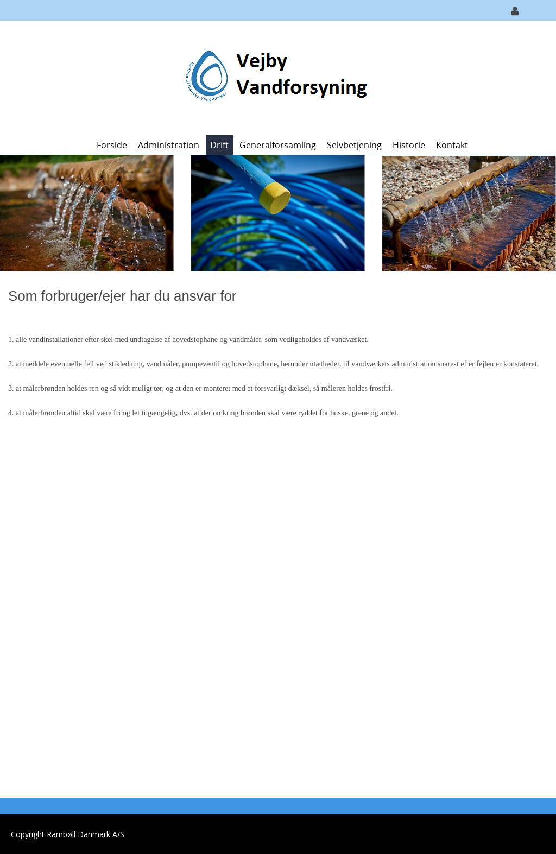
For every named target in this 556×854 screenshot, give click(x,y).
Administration (168, 145)
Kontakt (452, 145)
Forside (112, 145)
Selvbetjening (354, 145)
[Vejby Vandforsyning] (274, 77)
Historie (409, 145)
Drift (219, 145)
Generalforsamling (277, 145)
